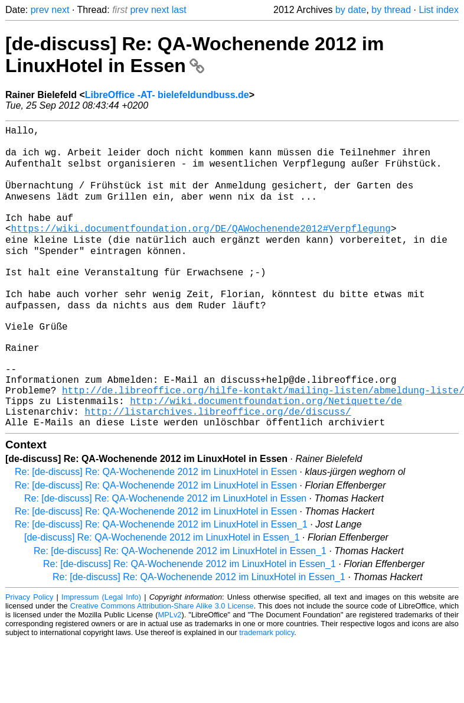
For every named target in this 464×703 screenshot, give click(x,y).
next (60, 10)
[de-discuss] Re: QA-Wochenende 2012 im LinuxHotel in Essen (194, 54)
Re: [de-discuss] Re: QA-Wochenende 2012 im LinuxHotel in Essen (156, 533)
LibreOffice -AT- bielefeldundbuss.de (167, 95)
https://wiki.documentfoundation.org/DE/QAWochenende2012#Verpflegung (201, 249)
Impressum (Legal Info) (101, 658)
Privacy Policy (29, 658)
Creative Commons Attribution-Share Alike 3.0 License (162, 667)
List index (439, 10)
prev (40, 10)
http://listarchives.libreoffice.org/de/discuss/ (217, 470)
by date (350, 10)
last (179, 10)
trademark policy (266, 693)
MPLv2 (170, 676)
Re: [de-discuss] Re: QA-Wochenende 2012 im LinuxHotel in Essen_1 (161, 586)
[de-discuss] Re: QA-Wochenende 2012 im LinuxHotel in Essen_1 (162, 599)
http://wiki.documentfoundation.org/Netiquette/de (266, 457)
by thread (391, 10)
